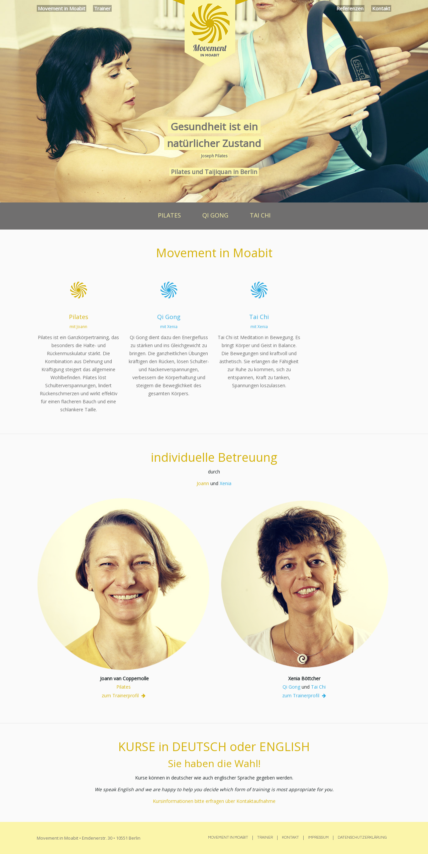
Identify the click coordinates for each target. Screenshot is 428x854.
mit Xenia (169, 326)
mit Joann (78, 326)
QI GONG (215, 215)
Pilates (78, 317)
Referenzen (349, 8)
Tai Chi (259, 317)
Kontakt (381, 8)
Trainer (102, 8)
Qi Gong (169, 317)
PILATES (169, 215)
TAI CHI (260, 215)
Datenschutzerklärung (362, 837)
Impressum (318, 837)
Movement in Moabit (61, 8)
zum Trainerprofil (123, 695)
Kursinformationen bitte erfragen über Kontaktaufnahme (214, 801)
